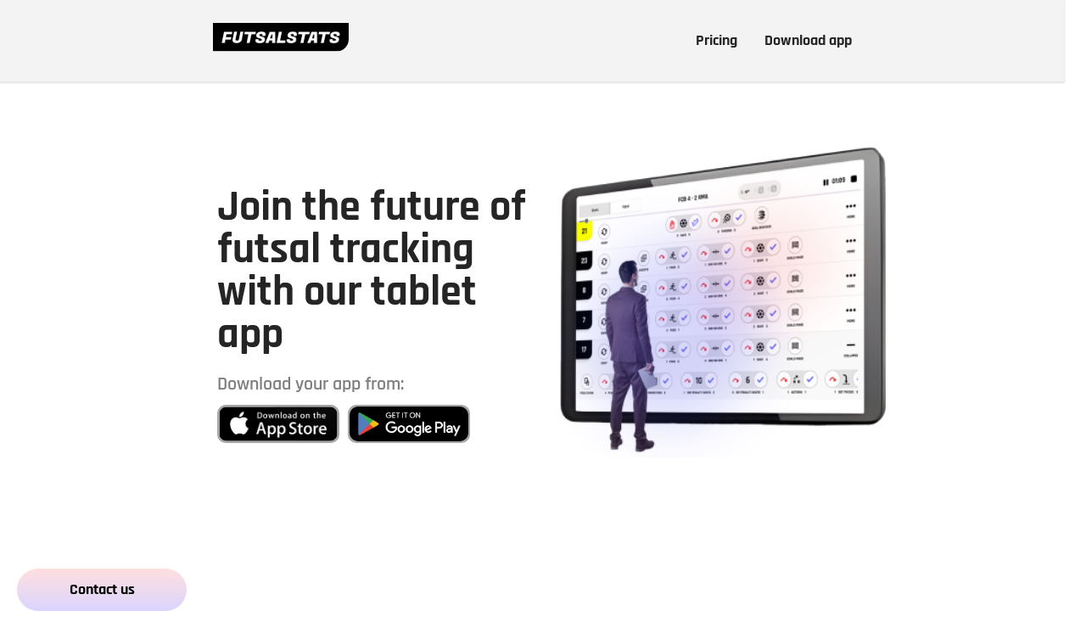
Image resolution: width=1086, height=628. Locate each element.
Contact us (102, 589)
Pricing (716, 40)
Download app (808, 40)
